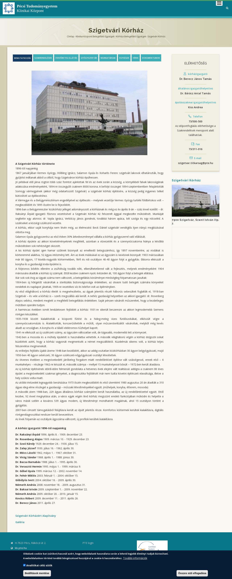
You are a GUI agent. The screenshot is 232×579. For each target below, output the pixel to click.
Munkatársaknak (208, 8)
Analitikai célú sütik (39, 565)
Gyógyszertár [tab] (89, 57)
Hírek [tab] (135, 57)
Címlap (70, 36)
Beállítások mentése (37, 573)
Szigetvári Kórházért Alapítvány (35, 515)
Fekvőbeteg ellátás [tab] (66, 57)
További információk (135, 558)
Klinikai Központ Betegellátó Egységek (95, 36)
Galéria (19, 522)
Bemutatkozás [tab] (22, 58)
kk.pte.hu (21, 548)
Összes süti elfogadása (192, 573)
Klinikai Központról (125, 8)
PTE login (88, 543)
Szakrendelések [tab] (43, 57)
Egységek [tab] (124, 57)
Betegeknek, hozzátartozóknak (168, 8)
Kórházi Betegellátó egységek (131, 36)
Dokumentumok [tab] (151, 57)
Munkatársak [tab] (108, 57)
